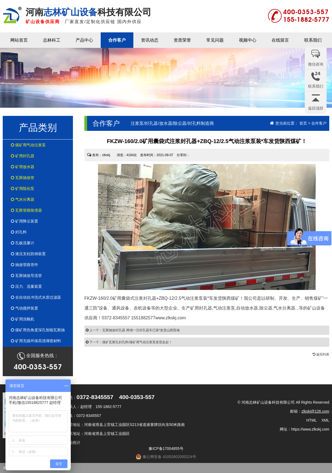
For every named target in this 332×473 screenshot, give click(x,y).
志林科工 (51, 40)
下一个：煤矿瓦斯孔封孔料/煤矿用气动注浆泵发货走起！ (129, 342)
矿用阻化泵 (22, 188)
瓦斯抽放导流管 (26, 275)
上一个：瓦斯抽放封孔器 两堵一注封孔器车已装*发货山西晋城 (133, 330)
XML (325, 420)
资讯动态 (149, 40)
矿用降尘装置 (24, 221)
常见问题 (215, 40)
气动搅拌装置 (24, 308)
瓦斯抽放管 (22, 177)
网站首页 (19, 40)
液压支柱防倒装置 (28, 254)
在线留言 (280, 40)
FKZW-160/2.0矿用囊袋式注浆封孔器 (120, 298)
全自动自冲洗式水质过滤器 (36, 297)
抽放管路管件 (24, 264)
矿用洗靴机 (22, 319)
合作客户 (117, 40)
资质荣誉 (182, 40)
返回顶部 (315, 108)
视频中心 (247, 40)
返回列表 (321, 354)
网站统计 (72, 442)
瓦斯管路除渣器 (26, 210)
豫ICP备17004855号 (166, 448)
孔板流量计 (22, 243)
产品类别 (38, 127)
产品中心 (84, 40)
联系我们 (313, 40)
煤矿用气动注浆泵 (28, 145)
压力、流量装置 (26, 286)
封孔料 (19, 232)
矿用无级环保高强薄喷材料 (36, 341)
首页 (303, 123)
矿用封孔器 (22, 156)
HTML (311, 420)
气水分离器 (22, 199)
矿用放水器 (22, 167)
